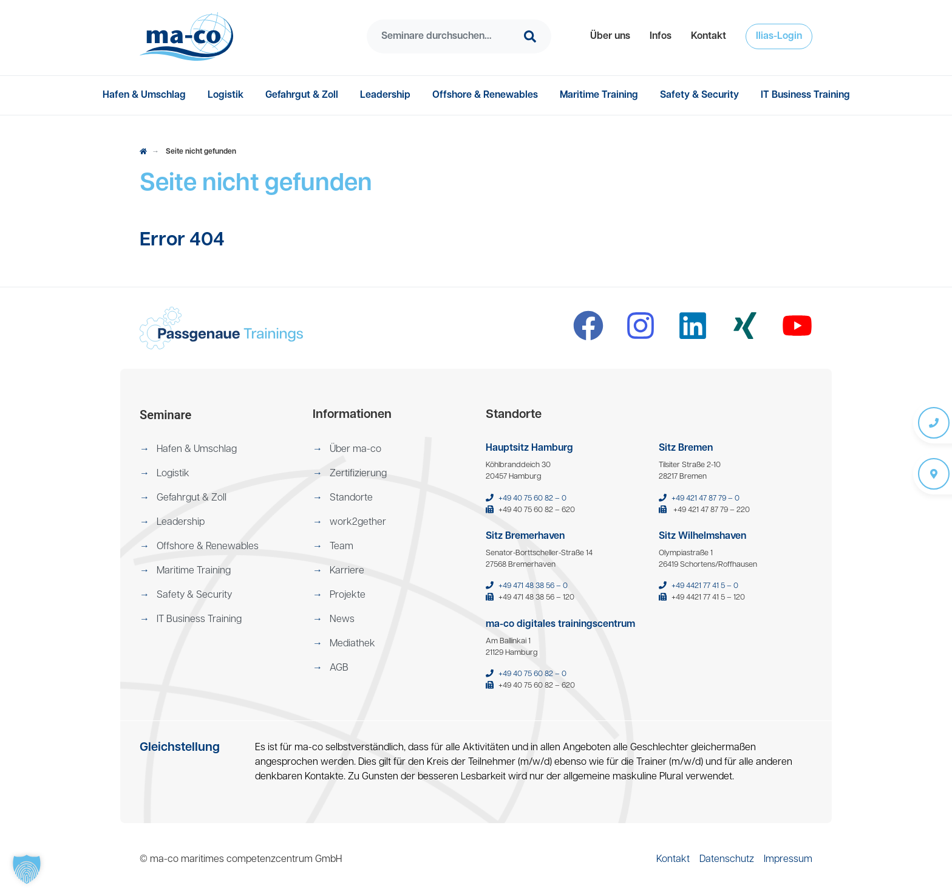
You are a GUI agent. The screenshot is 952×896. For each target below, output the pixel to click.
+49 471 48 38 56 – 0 (533, 586)
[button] (610, 36)
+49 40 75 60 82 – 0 (532, 498)
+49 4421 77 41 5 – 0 (705, 586)
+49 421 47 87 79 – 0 (705, 498)
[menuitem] (610, 36)
